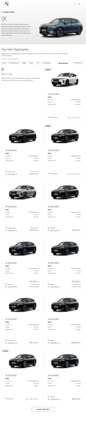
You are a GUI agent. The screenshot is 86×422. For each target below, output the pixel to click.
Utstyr (24, 63)
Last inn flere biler (43, 409)
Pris (38, 63)
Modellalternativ (14, 63)
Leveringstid (46, 63)
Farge (31, 63)
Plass (4, 63)
